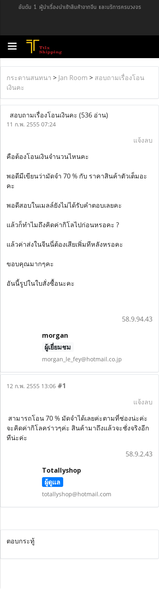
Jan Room (73, 77)
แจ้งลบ (142, 140)
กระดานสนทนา (29, 77)
